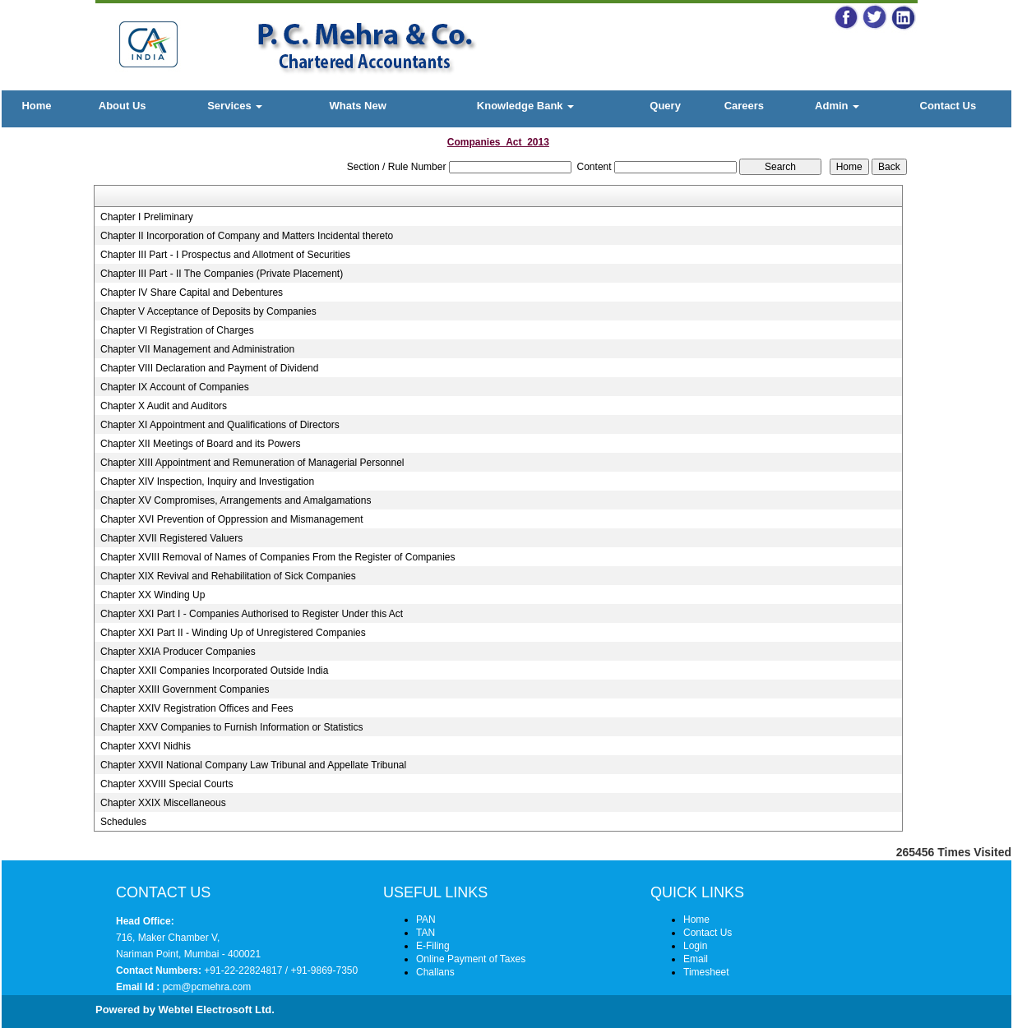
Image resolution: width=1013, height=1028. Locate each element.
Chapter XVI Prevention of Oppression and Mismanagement (231, 519)
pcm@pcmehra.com (205, 987)
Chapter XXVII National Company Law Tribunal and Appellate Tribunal (253, 765)
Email (695, 959)
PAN (426, 919)
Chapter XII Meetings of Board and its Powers (200, 443)
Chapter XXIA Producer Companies (178, 651)
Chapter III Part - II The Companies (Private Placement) (221, 273)
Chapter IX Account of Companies (174, 387)
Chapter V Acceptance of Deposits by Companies (208, 311)
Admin (837, 105)
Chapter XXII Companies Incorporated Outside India (214, 670)
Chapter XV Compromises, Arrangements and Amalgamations (236, 500)
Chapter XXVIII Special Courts (166, 784)
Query (665, 105)
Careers (744, 105)
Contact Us (948, 105)
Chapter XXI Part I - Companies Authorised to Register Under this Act (251, 614)
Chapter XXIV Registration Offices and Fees (197, 708)
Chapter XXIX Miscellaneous (163, 803)
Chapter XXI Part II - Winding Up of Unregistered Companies (233, 632)
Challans (435, 972)
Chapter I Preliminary (146, 217)
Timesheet (706, 972)
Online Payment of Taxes (470, 959)
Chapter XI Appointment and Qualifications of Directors (220, 425)
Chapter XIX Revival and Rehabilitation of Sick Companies (228, 576)
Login (695, 946)
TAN (425, 932)
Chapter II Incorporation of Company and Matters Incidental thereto (246, 236)
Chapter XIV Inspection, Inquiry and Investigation (207, 481)
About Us (122, 105)
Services (234, 105)
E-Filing (433, 946)
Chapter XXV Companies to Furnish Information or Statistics (231, 727)
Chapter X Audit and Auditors (163, 406)
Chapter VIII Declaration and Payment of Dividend (209, 368)
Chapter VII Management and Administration (197, 349)
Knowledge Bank (525, 105)
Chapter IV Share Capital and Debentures (191, 292)
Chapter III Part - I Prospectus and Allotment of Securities (225, 254)
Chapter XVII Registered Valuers (171, 538)
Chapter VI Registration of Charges (177, 330)
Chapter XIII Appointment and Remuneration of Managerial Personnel (252, 462)
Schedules (123, 821)
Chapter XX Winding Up (152, 595)
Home (36, 105)
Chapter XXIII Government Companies (184, 689)
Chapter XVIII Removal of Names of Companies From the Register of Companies (278, 557)
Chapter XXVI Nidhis (145, 746)
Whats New (357, 105)
